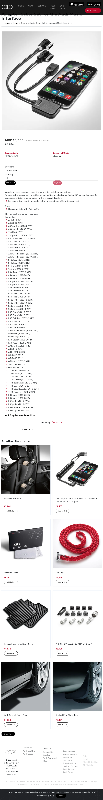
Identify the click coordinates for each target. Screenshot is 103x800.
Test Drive (53, 7)
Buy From (9, 167)
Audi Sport (28, 763)
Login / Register (92, 10)
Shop (7, 23)
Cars (23, 23)
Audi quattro (29, 760)
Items (15, 23)
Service (42, 6)
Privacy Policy (48, 796)
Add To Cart (10, 183)
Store (21, 6)
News (30, 6)
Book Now (62, 7)
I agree (61, 796)
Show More (8, 734)
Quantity (9, 174)
